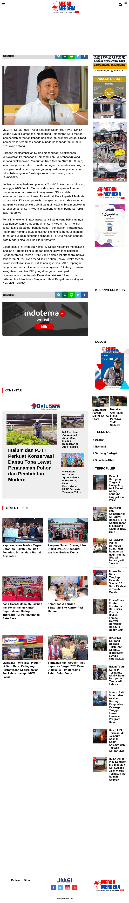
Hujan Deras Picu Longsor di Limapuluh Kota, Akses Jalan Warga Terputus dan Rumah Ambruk (117, 769)
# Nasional (99, 446)
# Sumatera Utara (104, 460)
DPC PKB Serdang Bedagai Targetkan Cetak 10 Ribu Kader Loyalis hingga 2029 (116, 648)
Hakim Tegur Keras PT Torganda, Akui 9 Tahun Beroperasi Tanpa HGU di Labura (117, 675)
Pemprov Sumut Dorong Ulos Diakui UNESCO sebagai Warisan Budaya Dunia (67, 549)
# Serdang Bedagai (105, 453)
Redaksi (16, 880)
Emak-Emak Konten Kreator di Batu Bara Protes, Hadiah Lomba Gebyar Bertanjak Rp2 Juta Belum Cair (116, 615)
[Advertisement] (64, 31)
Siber (26, 880)
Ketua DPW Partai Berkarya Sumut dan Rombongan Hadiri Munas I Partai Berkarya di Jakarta (117, 551)
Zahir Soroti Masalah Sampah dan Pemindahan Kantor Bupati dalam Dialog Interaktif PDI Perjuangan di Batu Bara (22, 611)
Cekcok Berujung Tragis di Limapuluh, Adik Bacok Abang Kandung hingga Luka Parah (116, 488)
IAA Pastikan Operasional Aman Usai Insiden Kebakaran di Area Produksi (70, 439)
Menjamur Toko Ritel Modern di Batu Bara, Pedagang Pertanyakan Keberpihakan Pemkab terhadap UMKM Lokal (21, 670)
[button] (125, 1)
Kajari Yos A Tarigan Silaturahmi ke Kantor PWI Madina (65, 607)
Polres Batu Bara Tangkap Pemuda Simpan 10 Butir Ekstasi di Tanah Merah (117, 582)
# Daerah (98, 439)
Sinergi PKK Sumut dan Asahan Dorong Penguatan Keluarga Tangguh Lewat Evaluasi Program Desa (116, 707)
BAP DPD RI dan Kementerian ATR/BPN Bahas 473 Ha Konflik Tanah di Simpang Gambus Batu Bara (117, 520)
